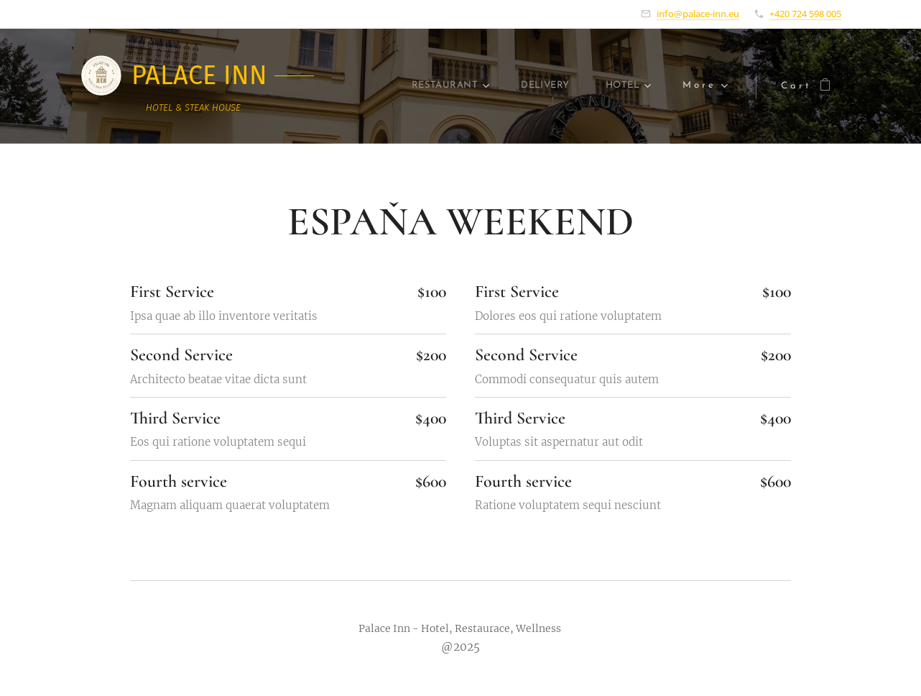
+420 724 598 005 (805, 13)
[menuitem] (409, 86)
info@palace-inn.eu (698, 13)
